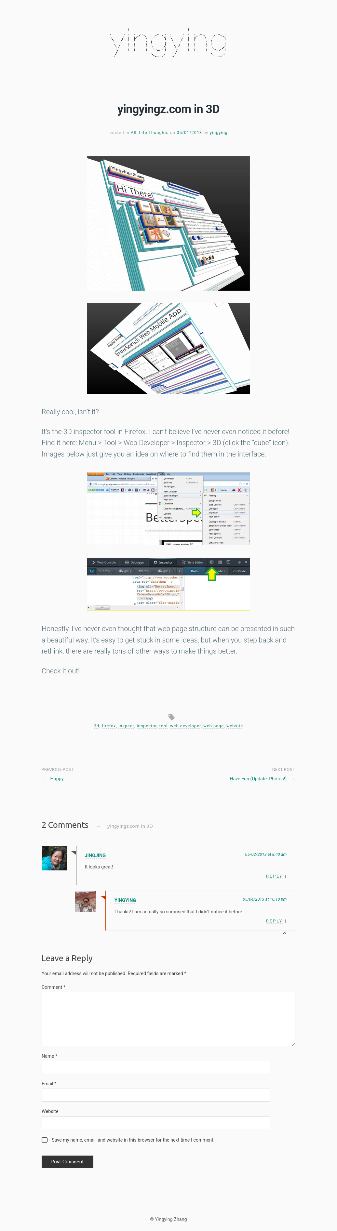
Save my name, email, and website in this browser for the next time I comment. (133, 1140)
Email (49, 1084)
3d (96, 725)
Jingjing (95, 855)
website (234, 725)
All (134, 132)
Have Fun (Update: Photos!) (262, 779)
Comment (53, 987)
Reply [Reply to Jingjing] (274, 876)
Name (49, 1056)
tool (163, 725)
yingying (168, 39)
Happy (53, 779)
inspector (146, 725)
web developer (185, 725)
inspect (126, 725)
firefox (109, 725)
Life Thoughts (153, 132)
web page (213, 725)
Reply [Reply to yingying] (274, 921)
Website (50, 1111)
